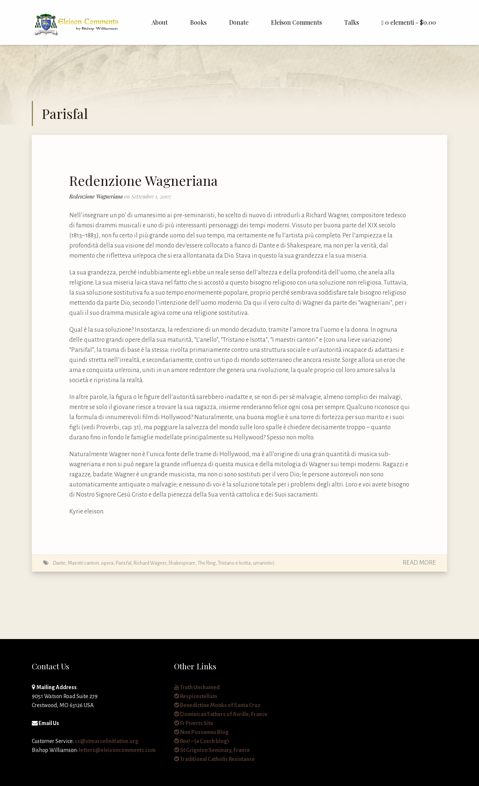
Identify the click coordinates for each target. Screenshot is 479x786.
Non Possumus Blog (201, 732)
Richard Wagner (150, 563)
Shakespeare (181, 563)
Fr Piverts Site (193, 723)
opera (107, 563)
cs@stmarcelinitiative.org (106, 741)
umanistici (263, 563)
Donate (238, 22)
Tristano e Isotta (234, 563)
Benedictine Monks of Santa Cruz (217, 705)
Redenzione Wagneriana (143, 180)
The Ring (207, 563)
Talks (351, 22)
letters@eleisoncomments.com (117, 750)
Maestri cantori (83, 563)
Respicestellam (195, 696)
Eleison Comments (296, 22)
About (160, 22)
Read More (419, 562)
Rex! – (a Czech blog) (201, 741)
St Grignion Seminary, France (212, 750)
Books (198, 22)
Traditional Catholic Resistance (214, 759)
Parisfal (123, 563)
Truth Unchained (197, 687)
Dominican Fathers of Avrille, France (221, 714)
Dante (59, 563)
